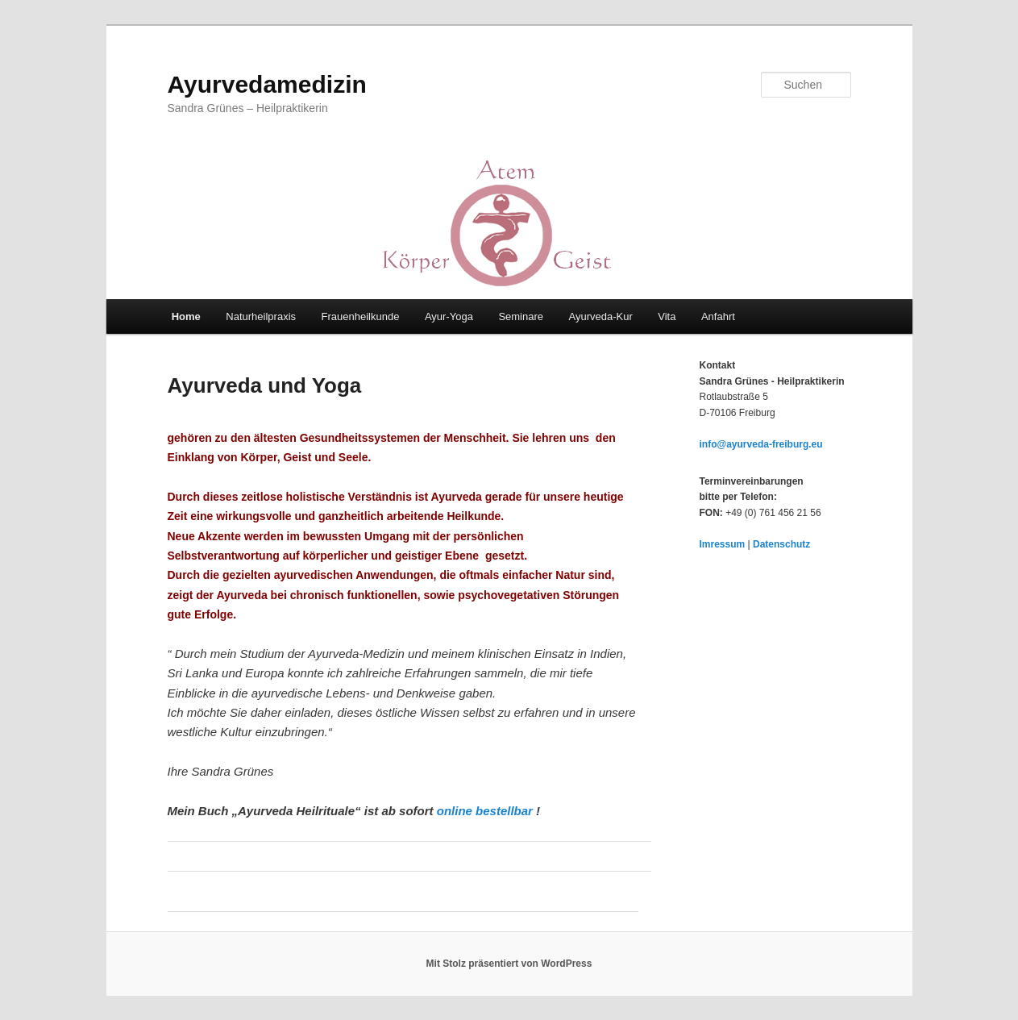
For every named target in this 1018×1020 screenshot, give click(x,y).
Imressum (723, 544)
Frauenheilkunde (361, 316)
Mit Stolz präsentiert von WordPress (509, 963)
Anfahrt (718, 316)
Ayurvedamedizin (267, 84)
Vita (666, 316)
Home (186, 316)
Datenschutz (781, 544)
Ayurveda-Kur (601, 316)
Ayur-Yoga (449, 316)
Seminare (520, 316)
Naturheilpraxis (261, 316)
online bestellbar (485, 811)
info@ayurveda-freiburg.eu (761, 444)
